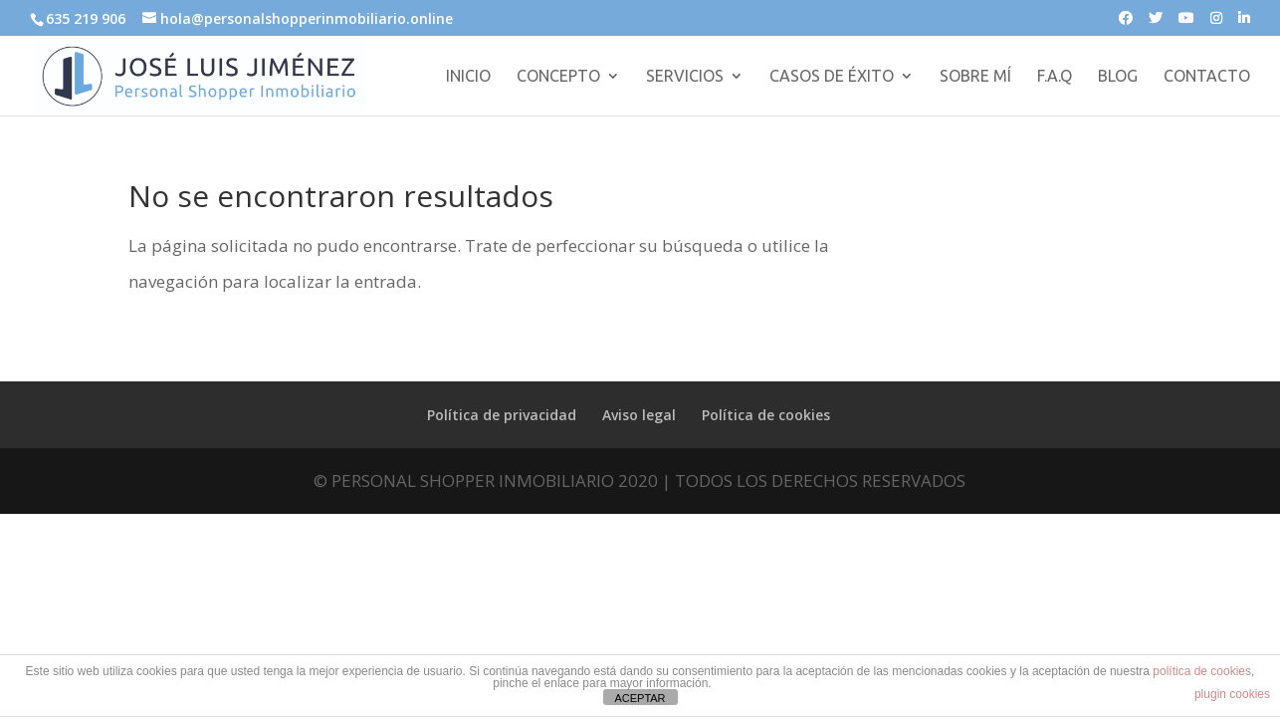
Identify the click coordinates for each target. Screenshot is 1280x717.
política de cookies (1202, 671)
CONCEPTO (558, 77)
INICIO (468, 77)
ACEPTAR (639, 698)
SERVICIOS (685, 77)
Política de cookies (766, 414)
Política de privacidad (501, 414)
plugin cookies (1232, 694)
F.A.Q (1054, 77)
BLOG (1118, 77)
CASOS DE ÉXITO (831, 77)
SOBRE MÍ (975, 77)
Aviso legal (639, 414)
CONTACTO (1207, 77)
